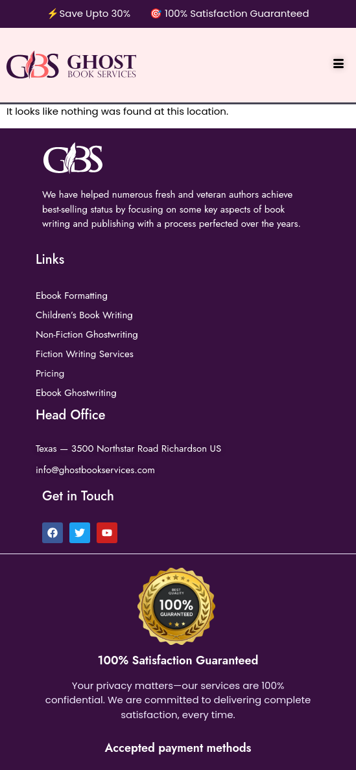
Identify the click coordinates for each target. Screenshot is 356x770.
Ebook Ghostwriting (76, 393)
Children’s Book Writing (84, 315)
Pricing (50, 373)
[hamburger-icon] (338, 65)
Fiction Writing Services (85, 354)
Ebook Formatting (72, 295)
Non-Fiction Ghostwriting (87, 334)
